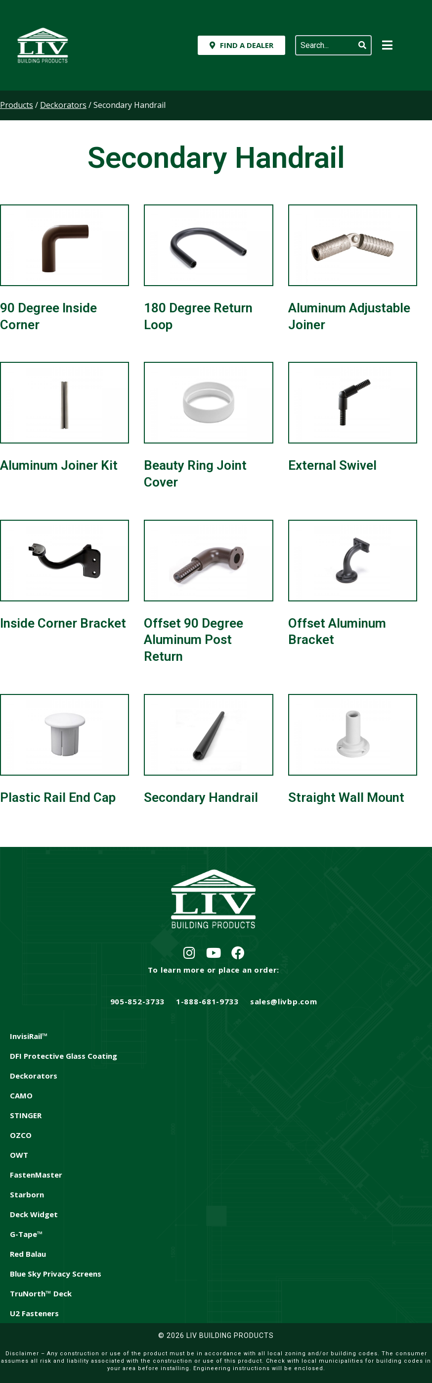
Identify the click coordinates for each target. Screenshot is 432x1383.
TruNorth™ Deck (41, 1293)
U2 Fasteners (34, 1313)
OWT (19, 1155)
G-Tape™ (26, 1234)
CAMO (21, 1095)
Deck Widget (34, 1214)
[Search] (362, 45)
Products (16, 104)
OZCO (21, 1135)
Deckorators (33, 1076)
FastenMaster (36, 1175)
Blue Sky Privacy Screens (55, 1274)
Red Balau (28, 1254)
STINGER (26, 1115)
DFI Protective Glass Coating (63, 1056)
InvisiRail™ (29, 1036)
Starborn (27, 1194)
